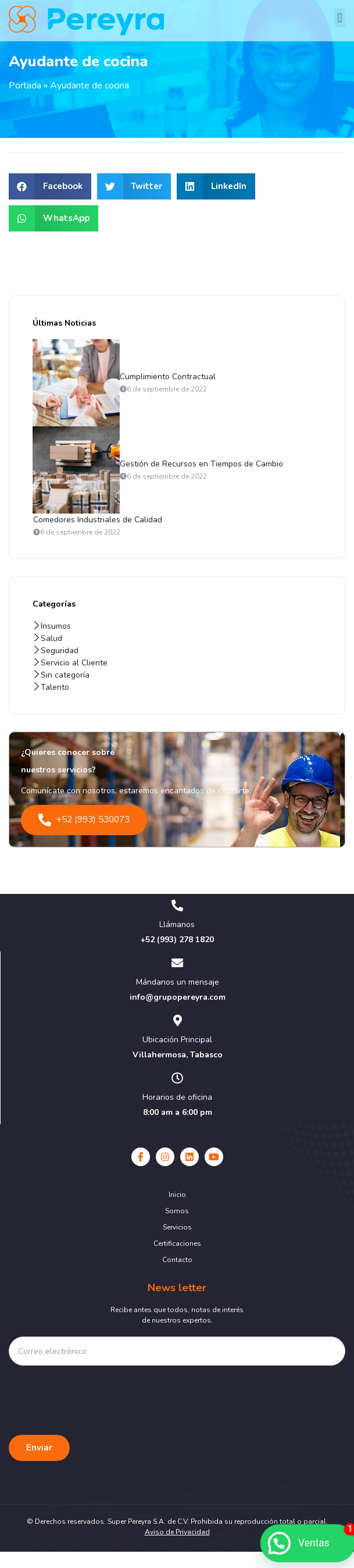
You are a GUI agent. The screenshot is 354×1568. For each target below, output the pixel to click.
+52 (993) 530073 (84, 836)
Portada (25, 101)
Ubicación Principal (177, 1055)
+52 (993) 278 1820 (177, 955)
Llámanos (177, 940)
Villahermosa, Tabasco (178, 1071)
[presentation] (97, 1407)
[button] (339, 17)
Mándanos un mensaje (177, 998)
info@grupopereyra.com (178, 1013)
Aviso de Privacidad (177, 1548)
